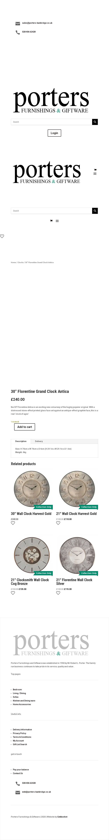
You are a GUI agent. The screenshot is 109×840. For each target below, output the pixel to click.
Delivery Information (22, 729)
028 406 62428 (28, 32)
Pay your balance (21, 769)
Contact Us (18, 773)
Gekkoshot (62, 817)
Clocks (21, 262)
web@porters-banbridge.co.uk (36, 792)
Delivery (39, 441)
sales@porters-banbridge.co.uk (37, 23)
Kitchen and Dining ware (24, 701)
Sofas (15, 697)
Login (54, 133)
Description (20, 441)
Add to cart (24, 427)
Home (13, 262)
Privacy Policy (19, 733)
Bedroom (17, 689)
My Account (18, 741)
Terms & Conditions (22, 737)
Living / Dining (19, 693)
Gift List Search (20, 744)
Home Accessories (22, 704)
